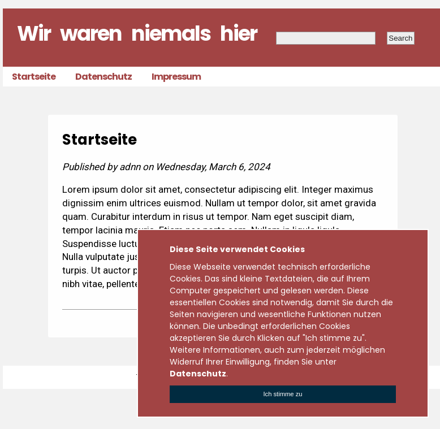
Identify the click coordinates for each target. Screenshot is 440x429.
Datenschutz (103, 76)
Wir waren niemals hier (137, 33)
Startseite (33, 76)
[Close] (283, 394)
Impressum (176, 76)
